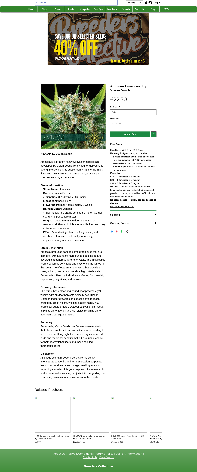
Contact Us (90, 457)
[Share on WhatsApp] (121, 231)
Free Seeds (106, 457)
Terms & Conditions (80, 453)
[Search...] (76, 2)
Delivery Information (128, 453)
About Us (59, 453)
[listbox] (134, 2)
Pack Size (115, 107)
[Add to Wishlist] (153, 134)
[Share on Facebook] (111, 231)
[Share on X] (126, 231)
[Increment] (120, 123)
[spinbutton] (116, 123)
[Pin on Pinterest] (116, 231)
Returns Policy (104, 453)
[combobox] (133, 112)
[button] (134, 2)
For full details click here (122, 206)
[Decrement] (112, 123)
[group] (98, 420)
